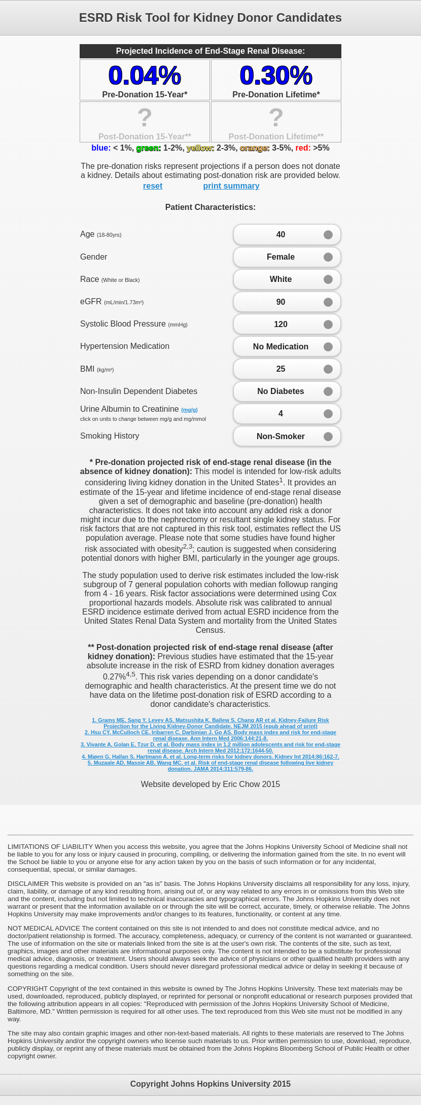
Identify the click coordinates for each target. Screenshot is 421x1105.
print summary (231, 186)
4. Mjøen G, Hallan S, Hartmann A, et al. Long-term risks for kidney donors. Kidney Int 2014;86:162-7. (210, 757)
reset (152, 186)
